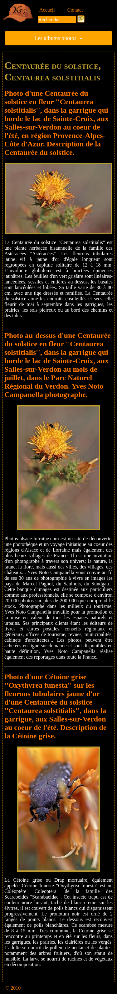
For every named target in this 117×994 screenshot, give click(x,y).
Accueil (47, 10)
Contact (75, 10)
